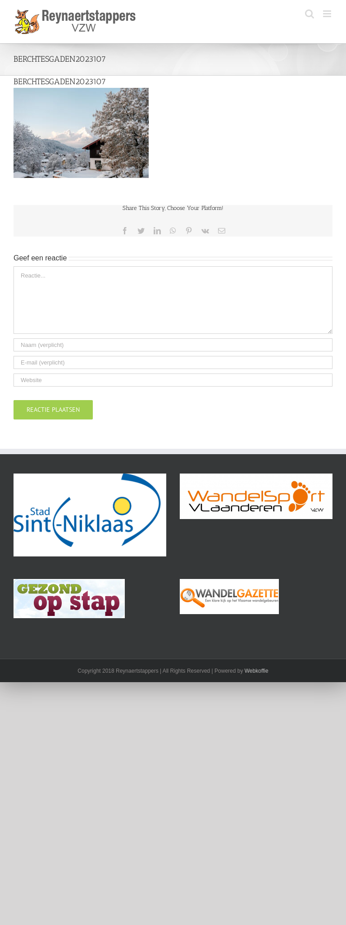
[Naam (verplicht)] (173, 344)
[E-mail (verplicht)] (173, 362)
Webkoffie (257, 671)
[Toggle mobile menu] (327, 13)
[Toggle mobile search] (309, 13)
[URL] (173, 380)
